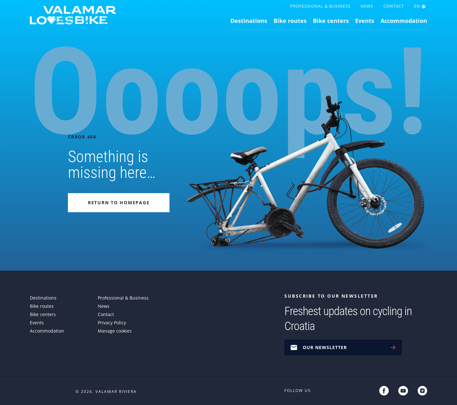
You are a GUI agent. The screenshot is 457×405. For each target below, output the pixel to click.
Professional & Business (320, 6)
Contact (393, 6)
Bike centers (331, 21)
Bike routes (290, 21)
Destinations (248, 21)
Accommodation (404, 21)
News (367, 6)
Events (364, 21)
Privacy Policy (112, 323)
